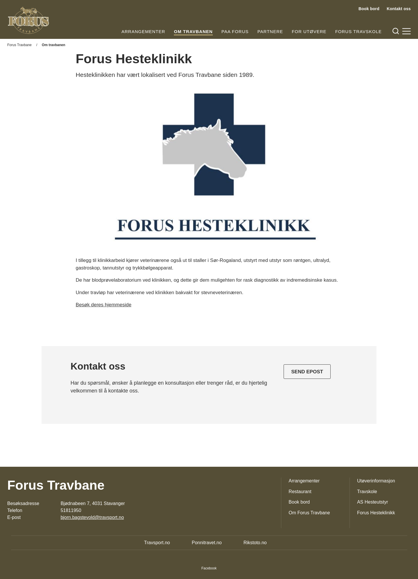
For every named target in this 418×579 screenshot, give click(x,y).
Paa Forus (235, 31)
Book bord (368, 8)
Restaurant (300, 491)
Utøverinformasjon (376, 480)
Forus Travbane (19, 45)
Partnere (270, 31)
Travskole (367, 491)
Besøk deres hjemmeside (103, 304)
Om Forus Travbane (309, 512)
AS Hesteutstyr (372, 502)
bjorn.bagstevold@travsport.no (92, 517)
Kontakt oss (399, 8)
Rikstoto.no (255, 542)
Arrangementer (143, 31)
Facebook (209, 568)
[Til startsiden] (28, 20)
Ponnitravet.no (206, 542)
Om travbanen (193, 31)
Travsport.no (157, 542)
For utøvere (309, 31)
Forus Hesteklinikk (376, 512)
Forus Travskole (358, 31)
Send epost (307, 371)
